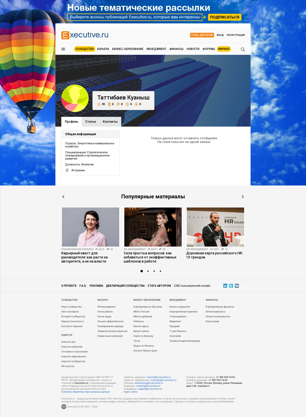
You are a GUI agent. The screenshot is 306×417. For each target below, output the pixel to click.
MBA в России (141, 311)
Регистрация (236, 35)
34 (111, 249)
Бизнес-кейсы (141, 331)
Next (243, 197)
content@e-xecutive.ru (148, 386)
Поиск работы (105, 311)
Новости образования (73, 356)
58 (163, 249)
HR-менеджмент (135, 249)
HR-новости (67, 366)
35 (101, 104)
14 (226, 249)
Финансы (176, 49)
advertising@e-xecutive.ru (149, 383)
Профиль (71, 121)
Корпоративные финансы (220, 306)
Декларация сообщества (125, 285)
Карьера (103, 49)
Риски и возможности (218, 316)
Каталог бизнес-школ (145, 350)
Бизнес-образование (127, 49)
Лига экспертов (70, 311)
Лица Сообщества (71, 306)
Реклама (96, 285)
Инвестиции (212, 321)
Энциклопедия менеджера (185, 341)
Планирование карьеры (77, 249)
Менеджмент (156, 49)
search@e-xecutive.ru (159, 377)
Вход (220, 35)
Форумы (209, 49)
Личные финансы (215, 311)
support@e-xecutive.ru (150, 389)
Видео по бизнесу (143, 345)
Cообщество (69, 300)
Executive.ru (81, 383)
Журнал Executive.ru (72, 321)
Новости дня (68, 342)
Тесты (136, 341)
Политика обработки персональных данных (85, 391)
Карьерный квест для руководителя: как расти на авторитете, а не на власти (84, 257)
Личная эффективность (110, 321)
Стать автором (202, 35)
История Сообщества (73, 316)
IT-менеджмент (178, 316)
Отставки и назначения (74, 351)
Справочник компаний (110, 336)
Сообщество (84, 49)
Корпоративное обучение (147, 306)
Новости (193, 49)
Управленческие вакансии (112, 331)
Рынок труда (104, 316)
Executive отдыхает (72, 326)
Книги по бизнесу (143, 336)
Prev (63, 197)
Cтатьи (90, 121)
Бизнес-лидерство (180, 306)
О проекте (68, 285)
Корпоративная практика (183, 311)
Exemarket (175, 336)
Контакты (110, 121)
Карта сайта (130, 391)
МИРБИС (224, 49)
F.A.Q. (83, 285)
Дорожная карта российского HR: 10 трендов (214, 255)
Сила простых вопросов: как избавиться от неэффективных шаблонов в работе (150, 257)
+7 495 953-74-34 (225, 377)
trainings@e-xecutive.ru (163, 380)
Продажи (175, 326)
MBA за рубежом (142, 316)
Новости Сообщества (73, 361)
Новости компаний (71, 346)
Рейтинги (138, 321)
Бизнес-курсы (141, 326)
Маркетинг (175, 321)
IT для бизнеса (178, 331)
